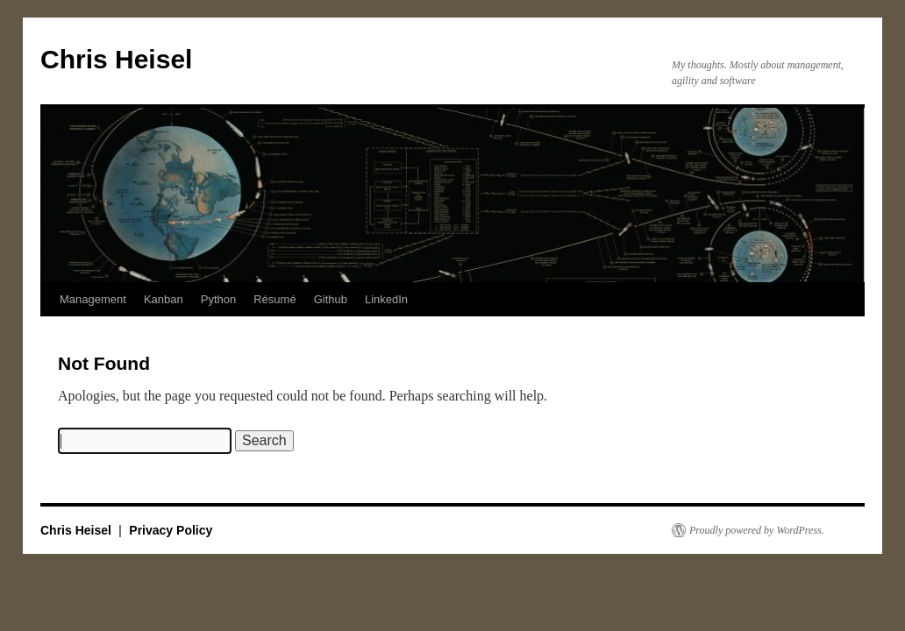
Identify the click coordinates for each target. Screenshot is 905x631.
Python (218, 299)
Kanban (163, 299)
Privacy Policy (170, 530)
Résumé (274, 299)
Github (330, 299)
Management (93, 299)
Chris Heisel (116, 59)
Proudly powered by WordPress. (756, 530)
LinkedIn (386, 299)
